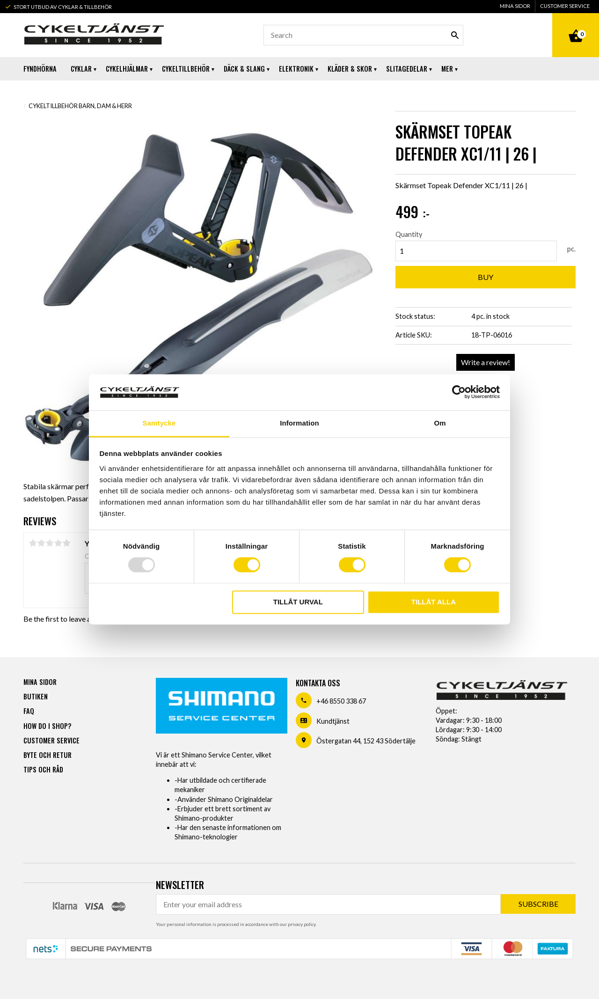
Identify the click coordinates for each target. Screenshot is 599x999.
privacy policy (301, 924)
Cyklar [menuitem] (81, 68)
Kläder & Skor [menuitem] (350, 68)
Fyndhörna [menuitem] (40, 68)
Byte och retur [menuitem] (47, 755)
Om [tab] (440, 423)
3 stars (49, 543)
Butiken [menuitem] (35, 696)
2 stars (41, 543)
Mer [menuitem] (447, 68)
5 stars (66, 543)
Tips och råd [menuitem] (43, 769)
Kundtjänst (333, 721)
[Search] (455, 35)
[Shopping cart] (575, 25)
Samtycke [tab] (159, 423)
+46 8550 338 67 (341, 701)
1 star (33, 543)
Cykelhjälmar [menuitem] (127, 68)
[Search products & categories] (363, 35)
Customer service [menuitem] (565, 6)
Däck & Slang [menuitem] (244, 68)
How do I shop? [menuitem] (47, 726)
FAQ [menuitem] (28, 711)
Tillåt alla (433, 602)
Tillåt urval (298, 602)
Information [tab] (299, 423)
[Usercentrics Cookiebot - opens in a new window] (459, 392)
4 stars (58, 543)
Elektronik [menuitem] (296, 68)
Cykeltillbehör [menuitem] (186, 68)
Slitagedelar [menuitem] (406, 68)
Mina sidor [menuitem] (515, 6)
